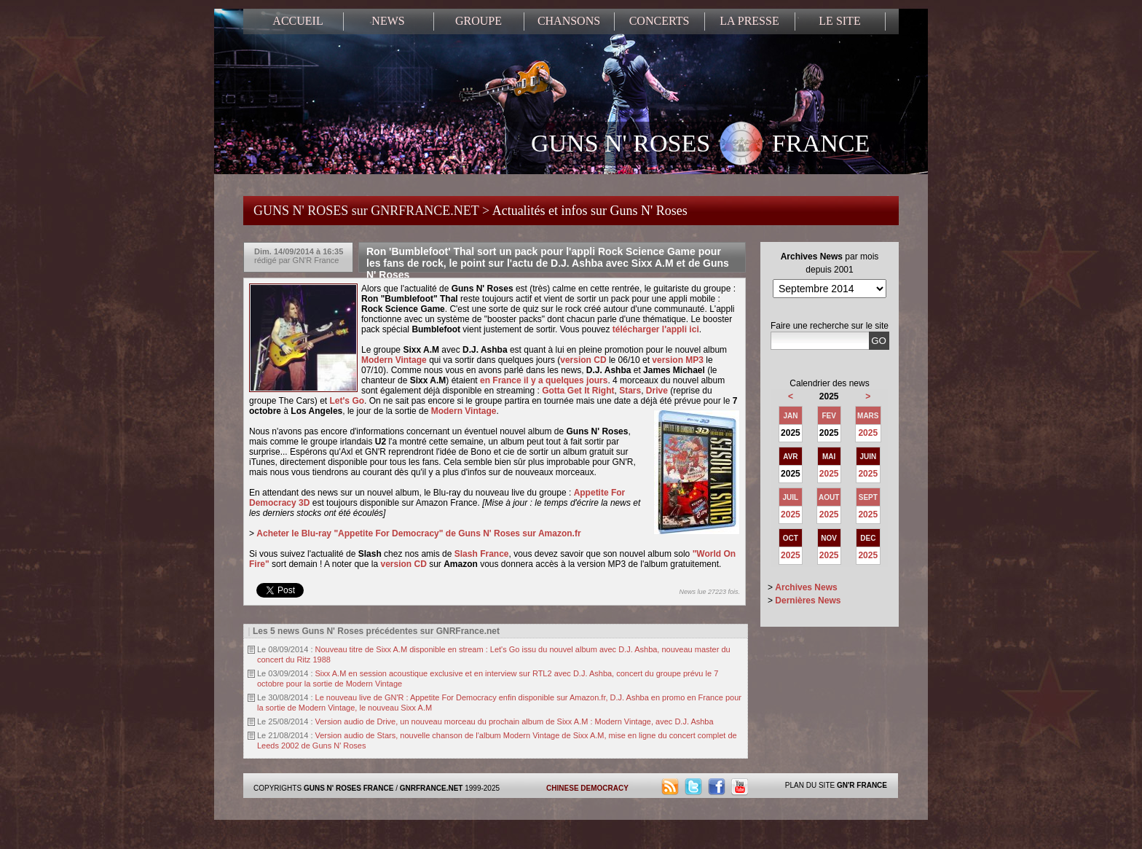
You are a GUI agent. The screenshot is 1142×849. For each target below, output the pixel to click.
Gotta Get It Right (578, 391)
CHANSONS (568, 21)
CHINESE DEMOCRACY (587, 788)
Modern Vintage (394, 360)
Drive (657, 391)
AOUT (829, 497)
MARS (867, 416)
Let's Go (347, 401)
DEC (867, 538)
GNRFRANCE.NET (431, 788)
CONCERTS (659, 21)
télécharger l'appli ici (656, 329)
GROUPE (478, 21)
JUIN (867, 457)
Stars (630, 391)
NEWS (387, 21)
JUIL (791, 497)
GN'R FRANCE (862, 785)
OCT (790, 538)
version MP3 (678, 360)
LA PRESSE (749, 21)
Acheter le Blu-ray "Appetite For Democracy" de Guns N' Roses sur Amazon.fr (418, 533)
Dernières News (807, 600)
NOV (829, 538)
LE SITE (839, 21)
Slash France (481, 554)
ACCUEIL (297, 21)
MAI (828, 457)
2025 (868, 433)
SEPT (868, 497)
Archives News (806, 587)
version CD (583, 360)
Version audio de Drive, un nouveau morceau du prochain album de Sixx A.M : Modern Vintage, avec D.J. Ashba (514, 721)
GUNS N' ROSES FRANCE (700, 145)
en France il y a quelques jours (543, 380)
